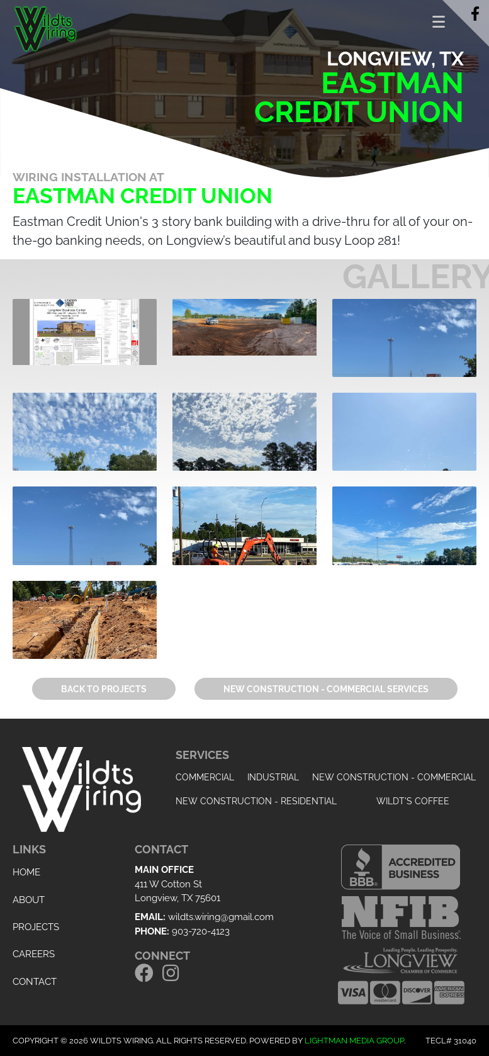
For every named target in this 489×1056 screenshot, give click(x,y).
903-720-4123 (201, 931)
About (29, 900)
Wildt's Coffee (412, 801)
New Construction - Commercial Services (326, 689)
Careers (34, 954)
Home (26, 872)
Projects (36, 927)
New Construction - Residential (256, 801)
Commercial (205, 777)
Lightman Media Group (354, 1040)
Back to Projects (104, 689)
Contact (35, 981)
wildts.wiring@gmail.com (221, 917)
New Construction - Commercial (394, 777)
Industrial (273, 777)
